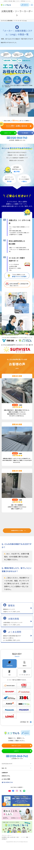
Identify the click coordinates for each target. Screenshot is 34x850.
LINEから (22, 751)
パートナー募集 (24, 837)
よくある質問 (14, 631)
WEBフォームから (21, 745)
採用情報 (4, 839)
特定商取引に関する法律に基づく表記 (10, 837)
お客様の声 (5, 772)
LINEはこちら (10, 133)
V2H (9, 673)
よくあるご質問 (6, 779)
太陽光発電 (13, 618)
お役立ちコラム (6, 776)
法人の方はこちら (7, 782)
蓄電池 (11, 605)
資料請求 (27, 133)
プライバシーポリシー (7, 835)
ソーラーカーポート (24, 673)
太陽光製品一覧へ (26, 722)
